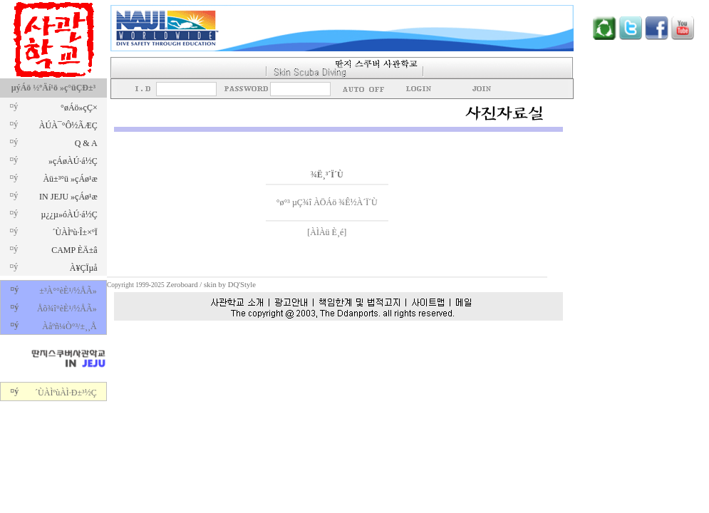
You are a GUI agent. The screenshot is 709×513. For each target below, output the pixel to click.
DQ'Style (242, 285)
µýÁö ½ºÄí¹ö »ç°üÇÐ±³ (53, 88)
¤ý (13, 106)
